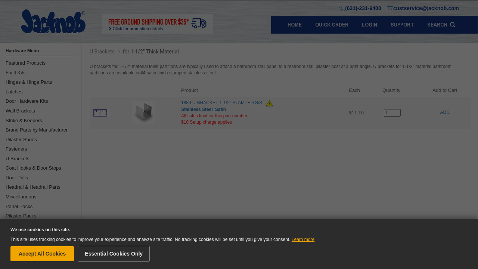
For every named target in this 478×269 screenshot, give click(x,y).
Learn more (303, 239)
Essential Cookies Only (114, 254)
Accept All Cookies (42, 254)
